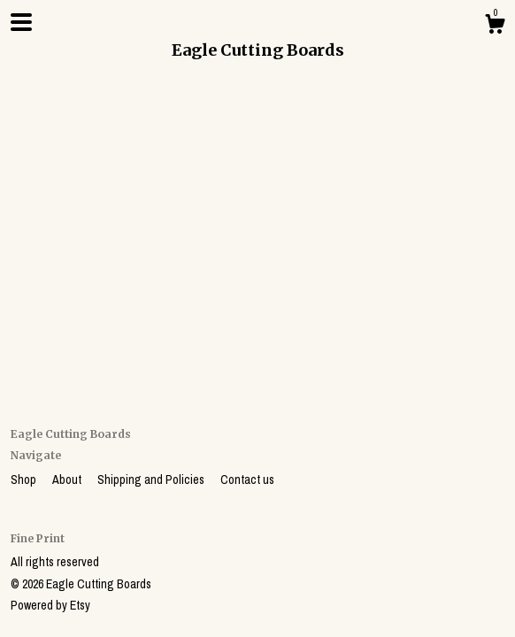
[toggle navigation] (21, 22)
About (68, 479)
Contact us (247, 479)
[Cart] (494, 26)
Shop (25, 479)
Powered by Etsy (50, 605)
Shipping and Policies (152, 479)
